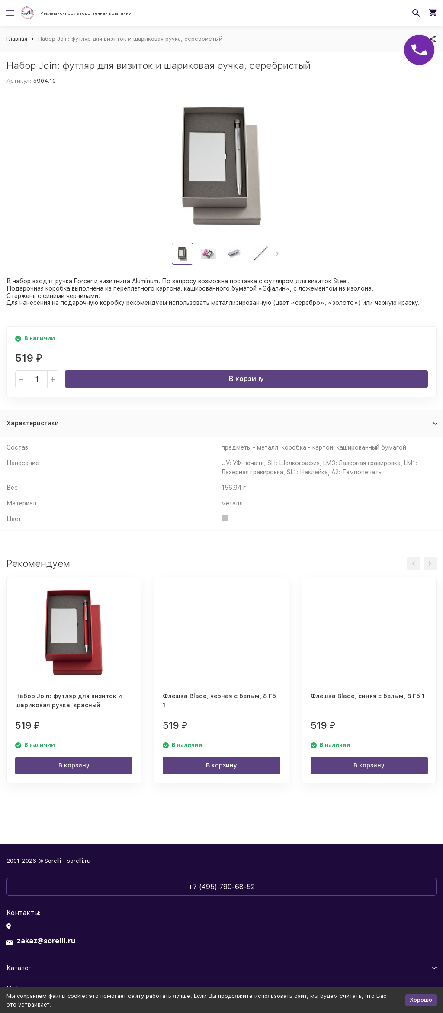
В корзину (246, 379)
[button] (277, 254)
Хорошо (421, 1000)
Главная (16, 39)
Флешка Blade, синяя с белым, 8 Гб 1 (367, 696)
